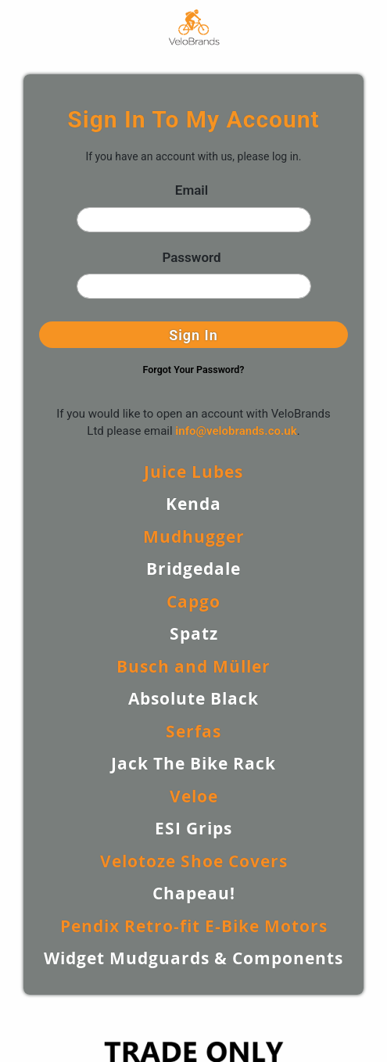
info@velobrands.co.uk (235, 431)
